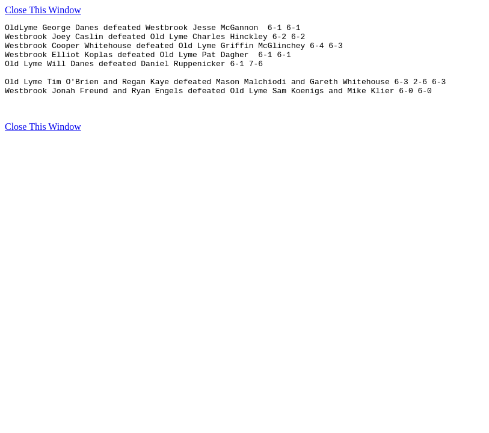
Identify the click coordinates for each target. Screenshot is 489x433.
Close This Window (43, 10)
